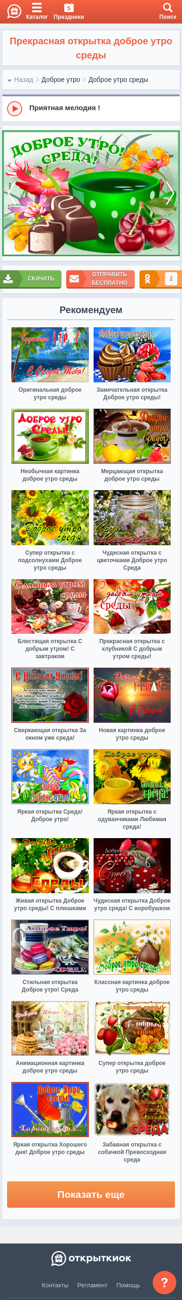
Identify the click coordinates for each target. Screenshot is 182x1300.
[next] (170, 193)
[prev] (12, 193)
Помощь (128, 1285)
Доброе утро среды (118, 79)
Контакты (55, 1285)
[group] (91, 108)
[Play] (14, 108)
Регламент (93, 1285)
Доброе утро (61, 79)
